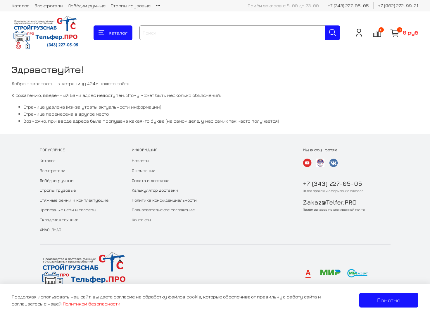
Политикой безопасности (91, 303)
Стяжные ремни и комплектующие (74, 199)
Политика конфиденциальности (164, 199)
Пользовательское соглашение (163, 209)
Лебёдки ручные (87, 5)
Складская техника (59, 219)
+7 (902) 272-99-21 (398, 5)
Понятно (388, 300)
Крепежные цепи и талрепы (68, 209)
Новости (140, 160)
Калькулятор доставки (155, 190)
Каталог (20, 5)
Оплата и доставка (151, 180)
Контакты (141, 219)
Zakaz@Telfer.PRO (330, 202)
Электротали (48, 5)
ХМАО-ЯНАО (50, 229)
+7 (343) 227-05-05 (348, 5)
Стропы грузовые (131, 5)
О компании (144, 170)
